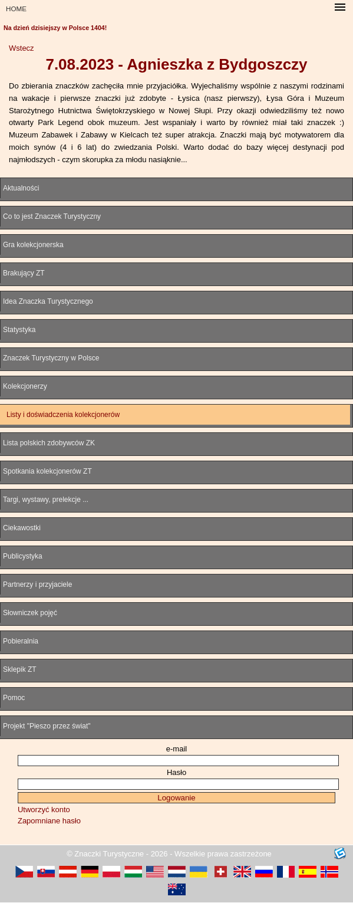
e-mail (176, 748)
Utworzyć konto (44, 809)
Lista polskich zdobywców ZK (49, 443)
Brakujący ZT (24, 273)
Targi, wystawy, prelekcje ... (45, 499)
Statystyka (19, 330)
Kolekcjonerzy (25, 386)
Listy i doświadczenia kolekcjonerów (63, 415)
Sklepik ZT (20, 669)
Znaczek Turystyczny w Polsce (51, 358)
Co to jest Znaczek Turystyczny (52, 216)
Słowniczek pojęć (30, 613)
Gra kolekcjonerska (33, 245)
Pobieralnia (20, 641)
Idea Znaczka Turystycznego (48, 301)
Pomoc (14, 698)
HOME (16, 8)
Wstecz (21, 48)
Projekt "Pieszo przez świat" (47, 726)
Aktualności (21, 188)
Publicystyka (22, 556)
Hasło (176, 772)
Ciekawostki (22, 528)
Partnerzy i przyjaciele (37, 584)
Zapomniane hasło (49, 820)
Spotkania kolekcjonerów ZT (47, 471)
